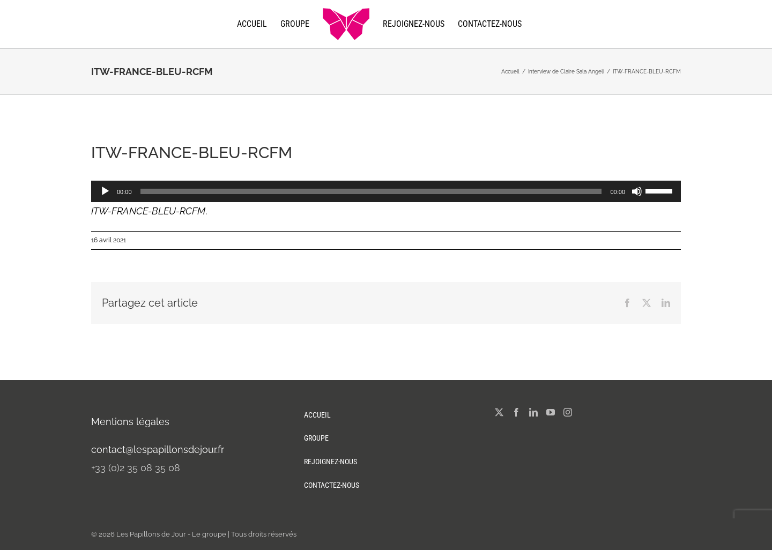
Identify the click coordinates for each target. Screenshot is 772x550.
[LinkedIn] (533, 412)
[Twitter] (499, 412)
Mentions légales (130, 421)
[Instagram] (567, 412)
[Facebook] (516, 412)
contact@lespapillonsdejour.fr (157, 449)
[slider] (371, 191)
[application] (386, 191)
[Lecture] (105, 191)
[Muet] (637, 191)
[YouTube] (550, 412)
